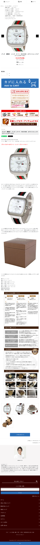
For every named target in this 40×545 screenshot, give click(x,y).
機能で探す (7, 7)
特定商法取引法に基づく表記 (29, 532)
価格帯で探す (8, 15)
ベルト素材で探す (9, 13)
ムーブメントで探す (9, 8)
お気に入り (20, 64)
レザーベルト (17, 13)
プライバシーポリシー (20, 534)
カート (33, 1)
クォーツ (17, 8)
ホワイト (17, 10)
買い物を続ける (36, 442)
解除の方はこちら (35, 496)
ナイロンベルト (17, 14)
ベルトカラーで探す (9, 11)
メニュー (7, 1)
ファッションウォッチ (10, 17)
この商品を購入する (20, 434)
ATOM (21, 532)
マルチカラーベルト (19, 11)
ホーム (2, 6)
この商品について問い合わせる (33, 440)
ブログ (7, 532)
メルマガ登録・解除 (13, 532)
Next (37, 36)
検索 (20, 1)
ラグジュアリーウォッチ (10, 18)
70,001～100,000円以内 (17, 15)
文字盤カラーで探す (9, 10)
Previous (2, 36)
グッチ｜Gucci (8, 6)
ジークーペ (15, 6)
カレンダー (14, 7)
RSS (18, 532)
